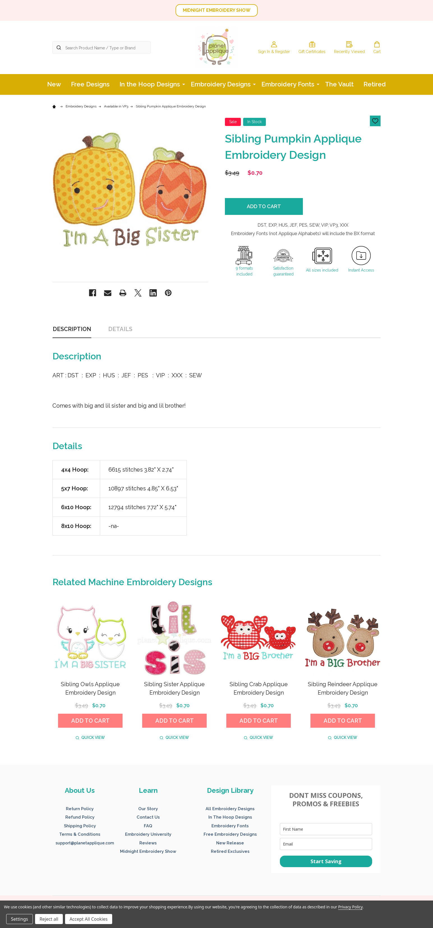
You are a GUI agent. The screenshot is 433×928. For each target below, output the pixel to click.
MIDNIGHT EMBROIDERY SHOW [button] (216, 10)
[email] (326, 844)
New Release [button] (230, 843)
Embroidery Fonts (287, 84)
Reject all (49, 919)
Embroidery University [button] (148, 834)
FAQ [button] (148, 825)
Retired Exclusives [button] (230, 851)
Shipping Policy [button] (80, 825)
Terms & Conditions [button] (79, 834)
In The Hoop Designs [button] (230, 817)
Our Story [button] (148, 808)
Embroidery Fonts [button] (230, 825)
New (54, 84)
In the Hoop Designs (149, 84)
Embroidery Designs (221, 84)
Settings (19, 919)
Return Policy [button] (80, 808)
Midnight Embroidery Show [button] (148, 851)
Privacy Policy (350, 906)
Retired (374, 84)
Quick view (90, 737)
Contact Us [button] (148, 817)
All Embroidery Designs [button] (230, 808)
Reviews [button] (148, 843)
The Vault (339, 84)
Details (120, 329)
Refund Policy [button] (80, 817)
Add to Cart (264, 206)
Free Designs (90, 84)
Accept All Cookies (89, 919)
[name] (326, 829)
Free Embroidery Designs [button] (230, 834)
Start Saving (326, 861)
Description (72, 329)
